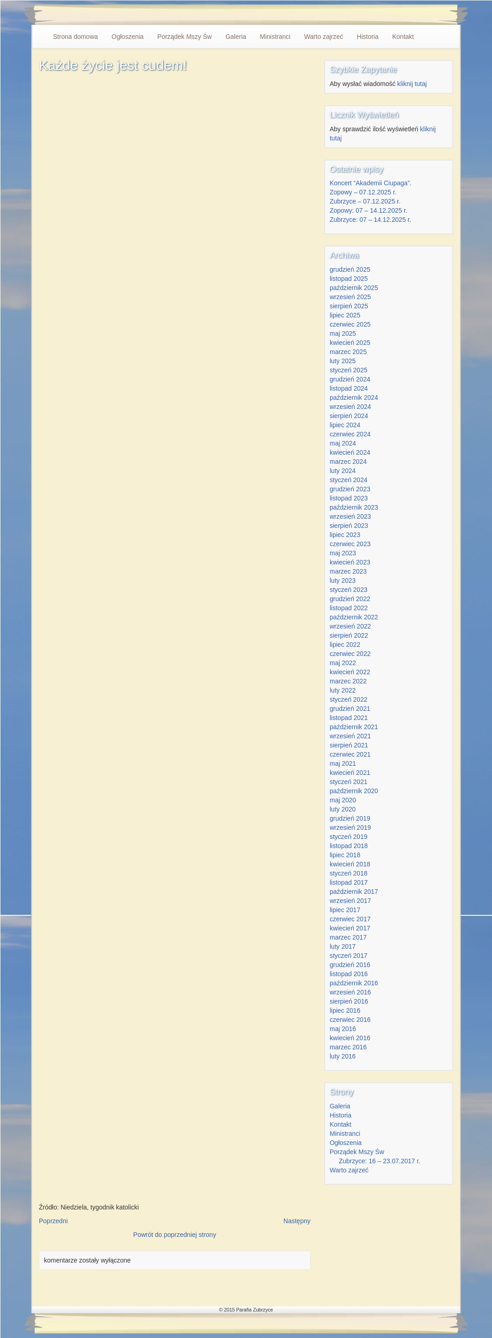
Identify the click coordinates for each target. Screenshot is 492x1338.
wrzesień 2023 (350, 516)
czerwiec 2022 (350, 653)
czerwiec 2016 (350, 1019)
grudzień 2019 (350, 818)
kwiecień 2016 (350, 1038)
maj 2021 (343, 763)
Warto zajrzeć (323, 36)
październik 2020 (354, 791)
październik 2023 (354, 507)
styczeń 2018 (349, 873)
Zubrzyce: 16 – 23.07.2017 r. (379, 1161)
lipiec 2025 (345, 315)
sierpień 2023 (349, 525)
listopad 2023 (349, 498)
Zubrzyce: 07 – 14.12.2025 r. (370, 219)
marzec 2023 (348, 571)
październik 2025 (354, 287)
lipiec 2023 (345, 534)
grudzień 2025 (350, 269)
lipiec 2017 (345, 909)
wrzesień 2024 (350, 406)
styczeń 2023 (349, 589)
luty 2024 (343, 470)
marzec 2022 (348, 681)
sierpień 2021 (349, 745)
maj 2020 (343, 800)
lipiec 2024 (345, 425)
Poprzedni (53, 1221)
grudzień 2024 (350, 379)
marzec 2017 (348, 937)
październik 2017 (354, 891)
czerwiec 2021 (350, 754)
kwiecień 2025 (350, 342)
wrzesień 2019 (350, 827)
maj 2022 (343, 662)
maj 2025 (343, 333)
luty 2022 (343, 690)
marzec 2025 (348, 351)
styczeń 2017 (349, 955)
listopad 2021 (349, 717)
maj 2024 (343, 443)
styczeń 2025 (349, 370)
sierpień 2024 (349, 415)
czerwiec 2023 (350, 544)
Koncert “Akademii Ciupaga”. (371, 183)
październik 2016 (354, 983)
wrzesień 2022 (350, 626)
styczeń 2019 (349, 836)
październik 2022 (354, 617)
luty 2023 (343, 580)
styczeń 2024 (349, 480)
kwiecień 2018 (350, 864)
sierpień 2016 (349, 1001)
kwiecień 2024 (350, 452)
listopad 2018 (349, 845)
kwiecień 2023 (350, 562)
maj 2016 (343, 1028)
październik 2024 (354, 397)
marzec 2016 (348, 1047)
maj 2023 (343, 553)
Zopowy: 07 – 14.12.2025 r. (368, 210)
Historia (367, 36)
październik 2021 (354, 727)
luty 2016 (343, 1056)
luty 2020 (343, 809)
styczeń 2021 (349, 781)
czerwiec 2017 (350, 919)
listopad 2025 (349, 278)
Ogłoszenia (128, 36)
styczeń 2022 (349, 699)
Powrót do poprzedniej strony (174, 1234)
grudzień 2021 (350, 708)
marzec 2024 (348, 461)
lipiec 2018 (345, 855)
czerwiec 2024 (350, 434)
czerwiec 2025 (350, 324)
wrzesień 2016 (350, 992)
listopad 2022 (349, 608)
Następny (296, 1221)
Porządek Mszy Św (184, 36)
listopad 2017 (349, 882)
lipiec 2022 (345, 644)
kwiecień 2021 (350, 772)
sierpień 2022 (349, 635)
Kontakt (403, 36)
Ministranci (275, 36)
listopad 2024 (349, 388)
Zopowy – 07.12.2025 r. (363, 192)
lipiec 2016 (345, 1010)
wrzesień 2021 (350, 736)
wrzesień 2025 (350, 297)
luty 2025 (343, 361)
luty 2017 (343, 946)
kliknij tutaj (412, 83)
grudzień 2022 (350, 598)
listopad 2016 (349, 974)
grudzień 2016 (350, 964)
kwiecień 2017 (350, 928)
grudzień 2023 (350, 489)
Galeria (235, 36)
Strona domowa (75, 36)
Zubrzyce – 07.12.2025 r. (365, 201)
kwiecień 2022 (350, 672)
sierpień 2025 (349, 306)
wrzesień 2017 (350, 900)
